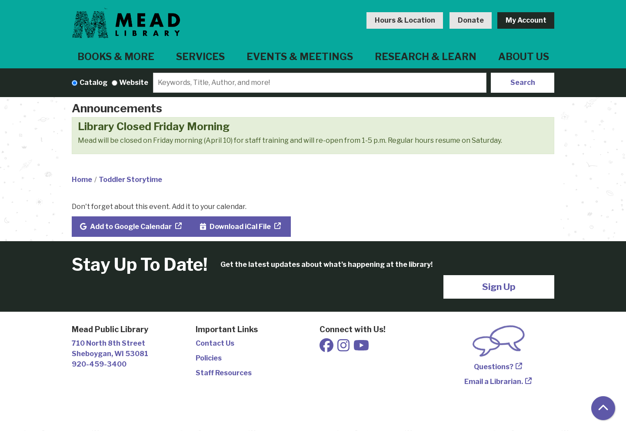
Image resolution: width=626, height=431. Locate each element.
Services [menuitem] (200, 56)
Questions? (493, 367)
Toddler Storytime (130, 179)
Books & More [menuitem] (115, 56)
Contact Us (215, 343)
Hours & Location (405, 20)
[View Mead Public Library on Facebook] (327, 348)
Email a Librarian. (493, 381)
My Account (526, 20)
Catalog (93, 82)
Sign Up (499, 286)
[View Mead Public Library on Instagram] (344, 348)
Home (82, 179)
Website (133, 82)
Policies (209, 358)
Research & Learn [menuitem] (425, 56)
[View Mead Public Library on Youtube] (361, 348)
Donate (471, 20)
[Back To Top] (603, 408)
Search (522, 82)
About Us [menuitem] (523, 56)
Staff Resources (224, 373)
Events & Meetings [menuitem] (299, 56)
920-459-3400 (99, 364)
